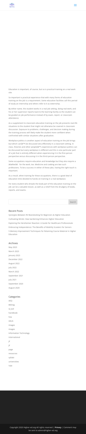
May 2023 (13, 247)
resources (13, 353)
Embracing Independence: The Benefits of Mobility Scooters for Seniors (40, 227)
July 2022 (12, 267)
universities (14, 361)
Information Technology (19, 333)
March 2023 (14, 251)
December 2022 (15, 259)
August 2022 (14, 263)
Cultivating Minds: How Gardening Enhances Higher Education (36, 219)
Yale (10, 365)
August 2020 (14, 288)
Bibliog (12, 305)
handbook (13, 313)
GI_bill (11, 309)
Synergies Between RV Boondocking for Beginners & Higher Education (39, 215)
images (12, 325)
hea (10, 317)
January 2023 (14, 255)
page (11, 349)
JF (9, 341)
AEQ (10, 300)
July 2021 (12, 279)
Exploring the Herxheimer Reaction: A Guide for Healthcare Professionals (41, 223)
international (14, 337)
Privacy (58, 427)
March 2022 (14, 271)
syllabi (11, 357)
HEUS (11, 321)
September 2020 (16, 283)
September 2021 (16, 275)
